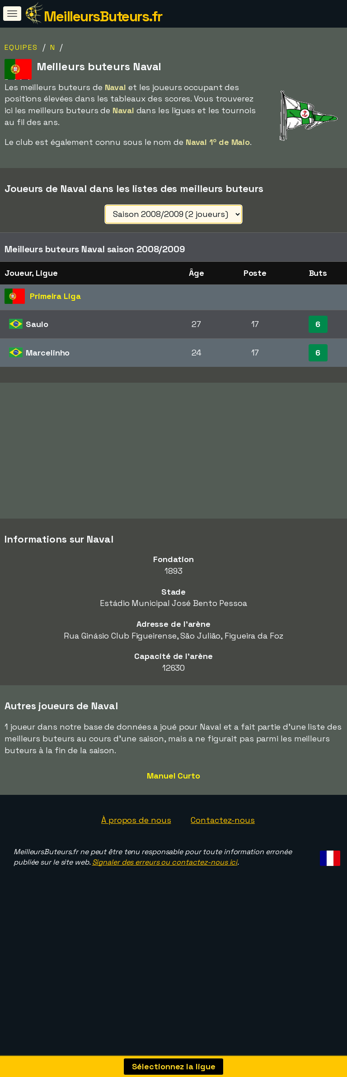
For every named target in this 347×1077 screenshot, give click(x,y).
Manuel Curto (173, 797)
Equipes (21, 47)
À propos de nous (136, 842)
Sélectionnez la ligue (174, 1066)
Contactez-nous (223, 842)
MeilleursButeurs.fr (103, 16)
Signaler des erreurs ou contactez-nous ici (165, 884)
